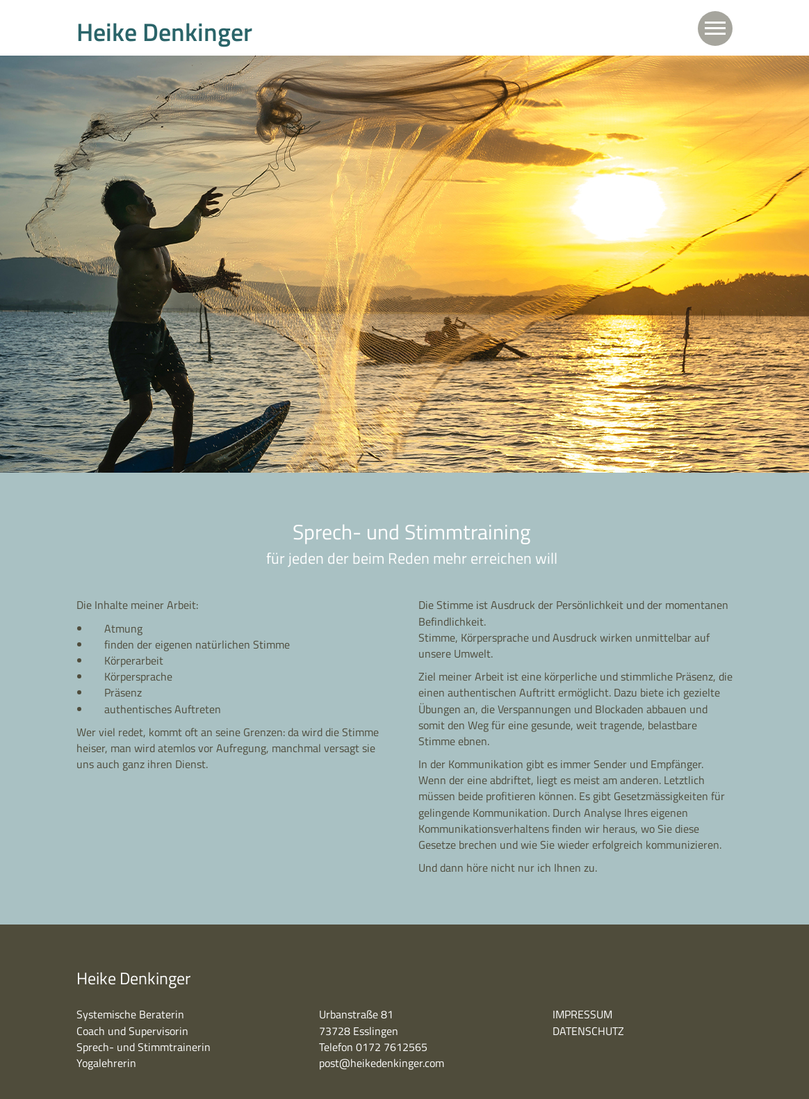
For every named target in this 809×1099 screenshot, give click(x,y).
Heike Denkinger (164, 32)
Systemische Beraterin (130, 1014)
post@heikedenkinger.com (381, 1063)
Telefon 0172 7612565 (373, 1047)
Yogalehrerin (106, 1063)
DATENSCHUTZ (588, 1031)
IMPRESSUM (582, 1014)
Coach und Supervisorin (132, 1031)
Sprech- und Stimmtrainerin (143, 1047)
